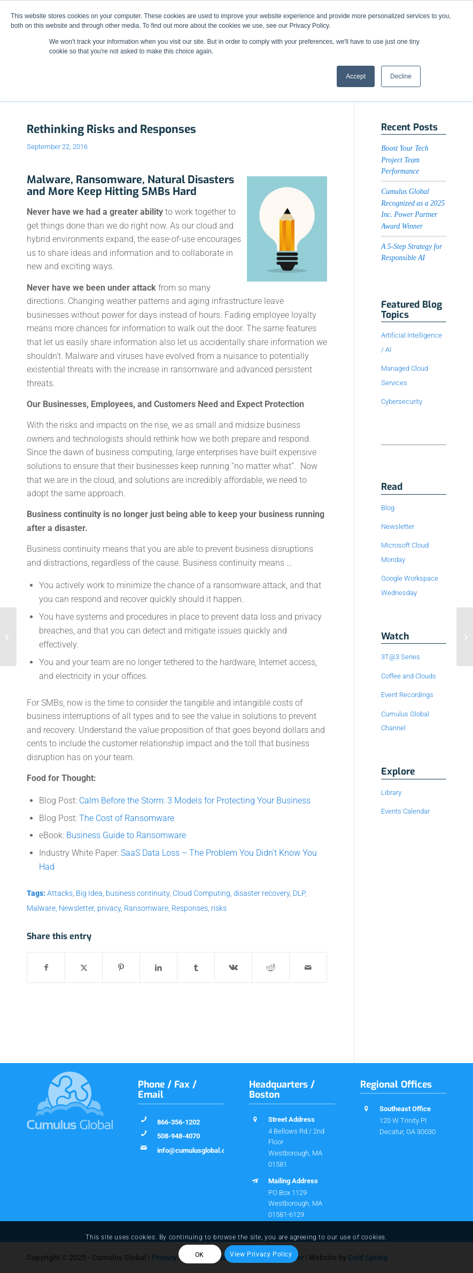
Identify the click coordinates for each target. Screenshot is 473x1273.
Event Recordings (407, 695)
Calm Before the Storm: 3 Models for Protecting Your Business (195, 800)
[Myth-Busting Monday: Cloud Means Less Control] (464, 636)
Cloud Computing (201, 893)
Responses (190, 908)
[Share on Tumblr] (195, 967)
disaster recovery (262, 893)
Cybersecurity (401, 401)
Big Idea (89, 893)
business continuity (137, 893)
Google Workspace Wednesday (409, 585)
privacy (109, 908)
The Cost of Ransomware (126, 818)
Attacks (60, 893)
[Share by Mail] (308, 967)
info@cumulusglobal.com (196, 1150)
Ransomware (146, 908)
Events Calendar (405, 811)
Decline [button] (401, 76)
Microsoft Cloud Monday (405, 552)
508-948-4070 (178, 1136)
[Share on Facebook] (46, 967)
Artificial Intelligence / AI (411, 342)
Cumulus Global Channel (405, 721)
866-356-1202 (178, 1122)
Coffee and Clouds (408, 676)
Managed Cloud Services (404, 375)
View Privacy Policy (261, 1254)
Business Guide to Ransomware (126, 835)
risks (219, 908)
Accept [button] (356, 76)
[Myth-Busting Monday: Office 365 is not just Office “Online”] (8, 636)
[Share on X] (83, 967)
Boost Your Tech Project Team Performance (404, 159)
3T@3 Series (400, 657)
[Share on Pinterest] (121, 967)
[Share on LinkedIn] (158, 967)
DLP (299, 893)
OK (199, 1255)
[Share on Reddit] (270, 967)
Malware (41, 908)
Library (391, 792)
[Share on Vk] (233, 967)
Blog (387, 508)
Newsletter (76, 908)
